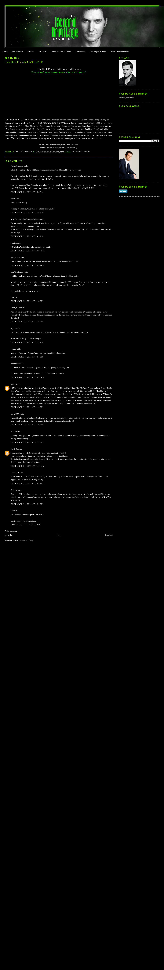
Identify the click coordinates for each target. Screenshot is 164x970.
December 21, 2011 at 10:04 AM (28, 251)
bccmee (13, 431)
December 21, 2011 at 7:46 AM (27, 213)
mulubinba (15, 363)
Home (5, 52)
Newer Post (9, 535)
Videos (87, 152)
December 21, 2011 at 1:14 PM (27, 301)
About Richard (17, 52)
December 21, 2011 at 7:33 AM (27, 192)
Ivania (13, 243)
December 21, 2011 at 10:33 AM (28, 265)
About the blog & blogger (61, 52)
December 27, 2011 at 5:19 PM (27, 425)
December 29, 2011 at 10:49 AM (28, 484)
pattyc (13, 384)
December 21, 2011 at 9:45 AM (27, 236)
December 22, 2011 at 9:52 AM (27, 342)
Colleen (14, 490)
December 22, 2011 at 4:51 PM (27, 357)
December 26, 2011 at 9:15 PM (27, 407)
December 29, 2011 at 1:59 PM (27, 504)
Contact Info (80, 52)
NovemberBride (17, 166)
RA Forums (42, 52)
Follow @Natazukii (126, 98)
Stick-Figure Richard (97, 52)
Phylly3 (14, 449)
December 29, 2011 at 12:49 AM (28, 466)
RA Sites (30, 52)
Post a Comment (11, 531)
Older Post (108, 535)
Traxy (13, 199)
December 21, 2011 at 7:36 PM (27, 322)
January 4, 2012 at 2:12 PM (25, 525)
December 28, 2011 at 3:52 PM (27, 442)
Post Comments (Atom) (24, 540)
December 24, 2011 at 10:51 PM (27, 377)
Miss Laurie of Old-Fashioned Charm (25, 219)
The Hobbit (77, 152)
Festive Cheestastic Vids (119, 52)
